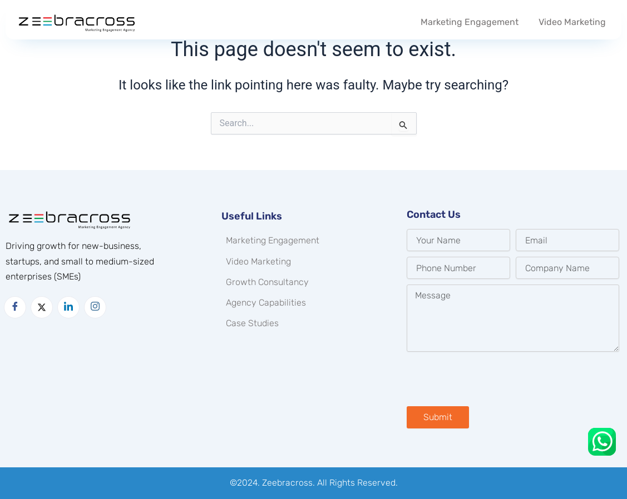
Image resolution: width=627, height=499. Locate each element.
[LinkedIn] (68, 307)
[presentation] (491, 379)
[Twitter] (42, 307)
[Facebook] (15, 307)
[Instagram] (95, 307)
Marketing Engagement (470, 22)
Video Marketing (572, 22)
